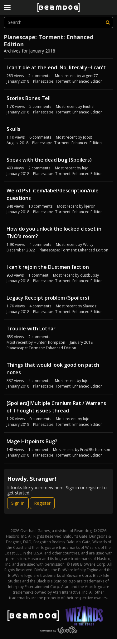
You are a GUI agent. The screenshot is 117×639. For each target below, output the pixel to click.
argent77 (90, 75)
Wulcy (88, 244)
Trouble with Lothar (31, 328)
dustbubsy (89, 275)
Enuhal (89, 106)
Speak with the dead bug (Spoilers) (49, 159)
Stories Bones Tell (29, 98)
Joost (87, 137)
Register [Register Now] (42, 503)
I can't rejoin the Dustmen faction (48, 267)
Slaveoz (89, 306)
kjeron (89, 206)
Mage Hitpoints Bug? (32, 441)
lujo (85, 168)
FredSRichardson (95, 449)
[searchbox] (58, 22)
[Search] (107, 22)
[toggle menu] (7, 7)
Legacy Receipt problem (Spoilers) (48, 297)
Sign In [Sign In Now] (18, 503)
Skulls (13, 129)
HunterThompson (49, 342)
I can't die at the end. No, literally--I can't (56, 67)
